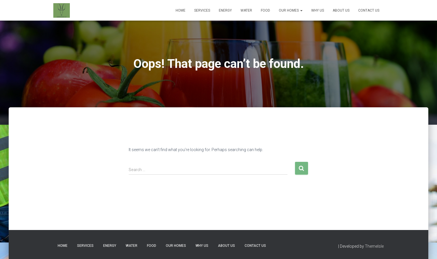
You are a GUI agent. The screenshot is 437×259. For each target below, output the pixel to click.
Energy (225, 10)
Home (180, 10)
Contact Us (368, 10)
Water (246, 10)
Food (265, 10)
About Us (341, 10)
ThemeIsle (374, 246)
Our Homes (291, 10)
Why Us (317, 10)
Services (202, 10)
